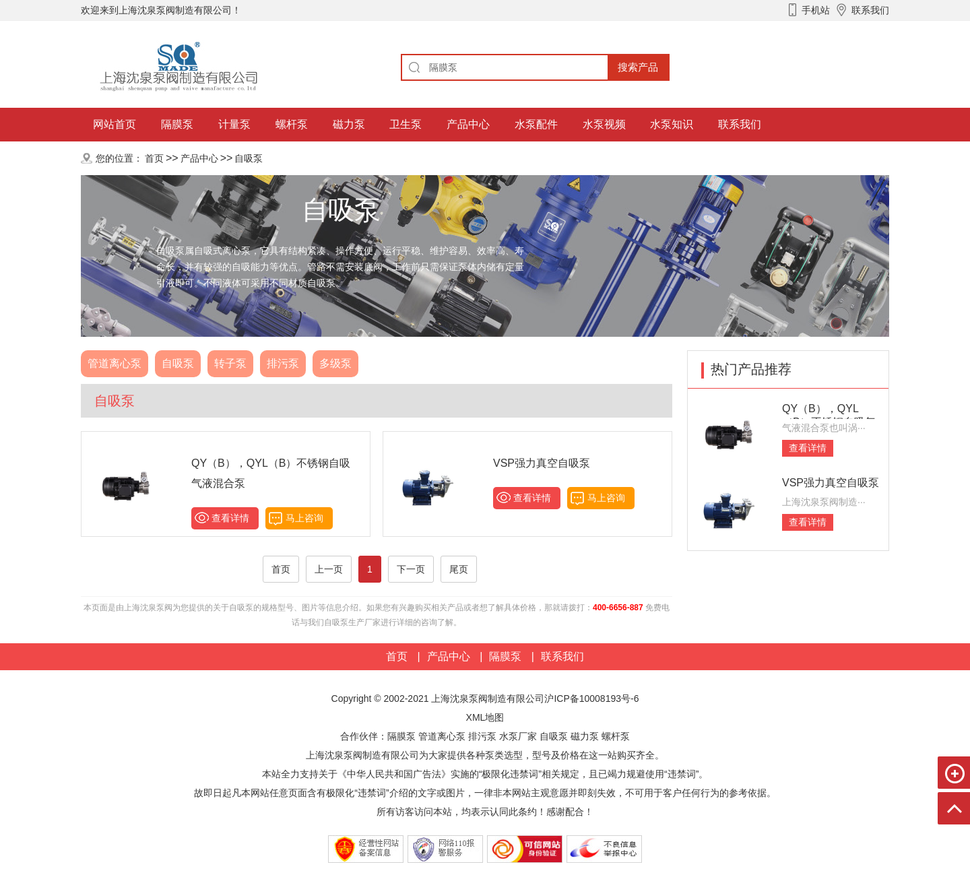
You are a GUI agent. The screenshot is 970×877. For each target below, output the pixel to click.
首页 (154, 158)
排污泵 (283, 363)
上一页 (329, 569)
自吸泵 (248, 158)
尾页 (458, 569)
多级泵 (335, 363)
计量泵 (234, 124)
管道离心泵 (114, 363)
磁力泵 (349, 124)
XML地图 (485, 717)
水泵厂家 (518, 736)
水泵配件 (536, 124)
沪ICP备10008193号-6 (591, 698)
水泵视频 (604, 124)
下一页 (411, 569)
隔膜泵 (177, 124)
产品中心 (468, 124)
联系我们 (739, 124)
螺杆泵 (292, 124)
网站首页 (114, 124)
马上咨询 (304, 518)
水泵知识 (671, 124)
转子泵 (230, 363)
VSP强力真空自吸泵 (541, 463)
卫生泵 (405, 124)
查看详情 (230, 518)
